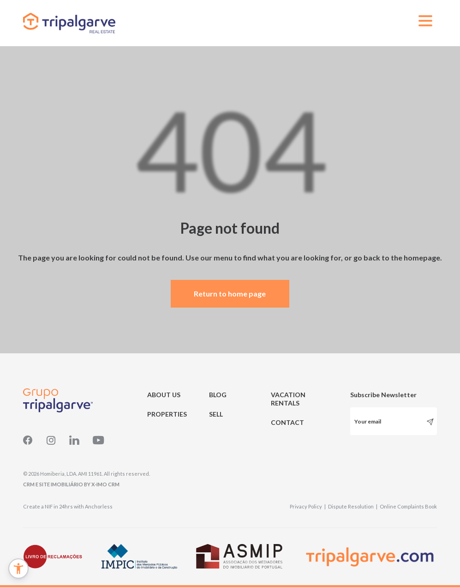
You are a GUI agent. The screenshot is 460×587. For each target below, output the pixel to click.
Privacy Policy (308, 506)
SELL (216, 414)
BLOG (218, 395)
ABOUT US (163, 395)
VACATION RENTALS (288, 399)
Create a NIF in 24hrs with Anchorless (68, 506)
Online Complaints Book (408, 506)
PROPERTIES (167, 414)
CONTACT (287, 422)
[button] (18, 568)
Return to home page (230, 293)
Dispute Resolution (352, 506)
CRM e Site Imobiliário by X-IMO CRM (71, 484)
